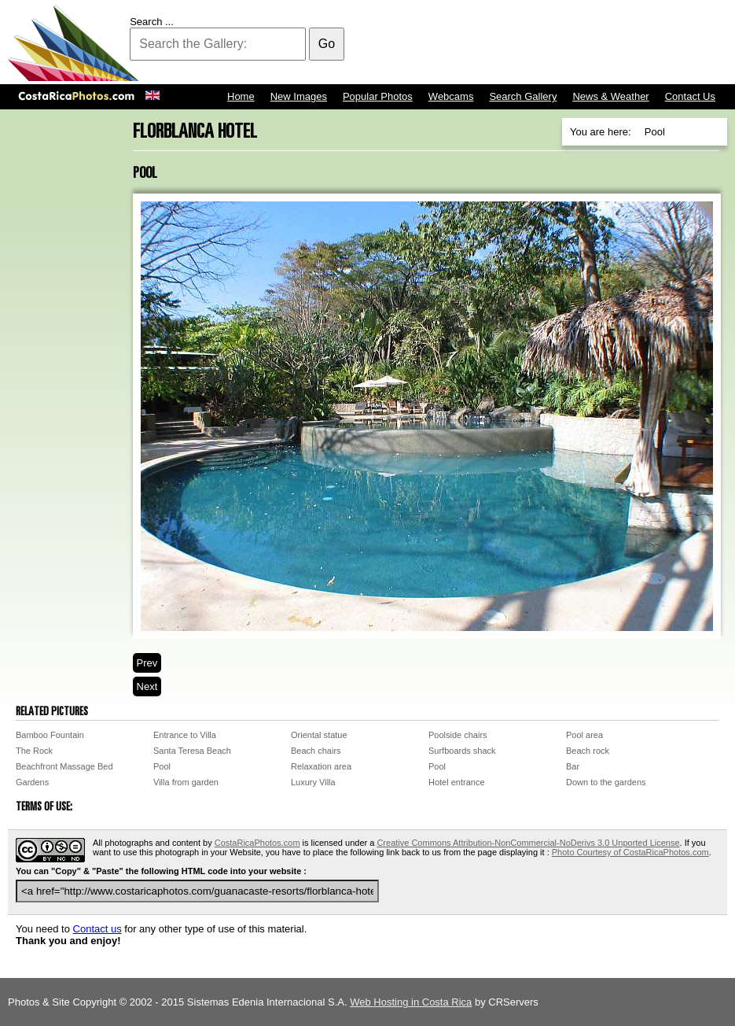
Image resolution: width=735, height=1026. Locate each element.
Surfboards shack (462, 750)
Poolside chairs (457, 735)
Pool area (584, 735)
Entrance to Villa (184, 735)
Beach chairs (316, 750)
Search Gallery (523, 96)
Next (147, 686)
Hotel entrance (456, 782)
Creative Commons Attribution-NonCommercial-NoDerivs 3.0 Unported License (528, 842)
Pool (162, 766)
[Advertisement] (441, 43)
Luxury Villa (313, 782)
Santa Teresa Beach (192, 750)
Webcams (451, 96)
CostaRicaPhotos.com (257, 842)
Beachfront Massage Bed (64, 766)
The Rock (34, 750)
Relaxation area (321, 766)
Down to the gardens (606, 782)
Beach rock (587, 750)
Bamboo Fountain (50, 735)
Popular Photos (378, 96)
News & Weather (610, 96)
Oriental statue (319, 735)
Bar (572, 766)
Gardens (32, 782)
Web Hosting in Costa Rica (411, 1002)
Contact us (97, 929)
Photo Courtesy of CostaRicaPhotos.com (630, 852)
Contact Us (690, 96)
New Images (298, 96)
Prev (147, 663)
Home (241, 96)
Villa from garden (186, 782)
